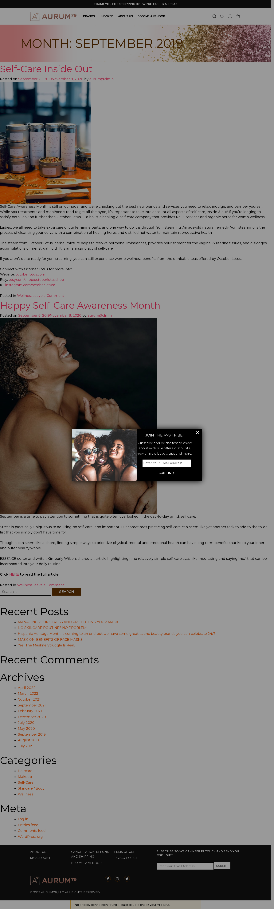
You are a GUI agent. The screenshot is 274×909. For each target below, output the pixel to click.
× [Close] (197, 432)
